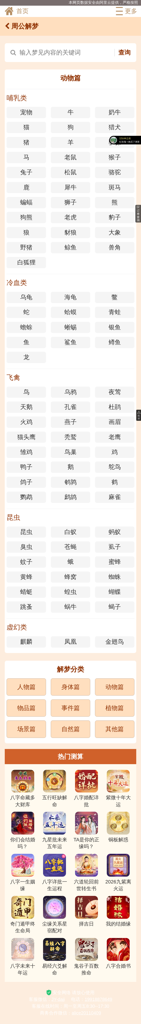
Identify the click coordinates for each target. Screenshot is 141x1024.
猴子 (115, 157)
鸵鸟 (115, 467)
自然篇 (70, 729)
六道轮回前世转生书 (86, 872)
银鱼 (115, 327)
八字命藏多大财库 (22, 788)
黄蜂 (26, 577)
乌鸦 (70, 392)
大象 (115, 232)
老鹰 (115, 437)
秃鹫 (70, 437)
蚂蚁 (115, 532)
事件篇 (70, 708)
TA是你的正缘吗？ (86, 830)
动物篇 (114, 687)
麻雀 (115, 497)
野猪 (26, 247)
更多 (125, 11)
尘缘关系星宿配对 (54, 914)
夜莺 (115, 392)
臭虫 (26, 546)
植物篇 (114, 708)
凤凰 (70, 641)
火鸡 (26, 422)
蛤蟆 (70, 312)
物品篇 (26, 708)
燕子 (70, 422)
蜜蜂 (115, 561)
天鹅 (26, 407)
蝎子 (115, 606)
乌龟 (26, 297)
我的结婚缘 (118, 911)
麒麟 (26, 641)
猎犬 (115, 127)
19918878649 (98, 999)
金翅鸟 (114, 641)
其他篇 (114, 729)
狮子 (70, 202)
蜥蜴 (70, 327)
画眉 (115, 422)
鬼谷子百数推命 (86, 957)
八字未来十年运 (22, 957)
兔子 (26, 172)
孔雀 (70, 407)
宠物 (26, 112)
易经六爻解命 (54, 957)
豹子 (115, 217)
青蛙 (115, 312)
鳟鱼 (115, 342)
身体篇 (70, 687)
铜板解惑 (118, 827)
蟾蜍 (26, 327)
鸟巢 (70, 452)
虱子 (115, 546)
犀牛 (70, 187)
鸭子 (26, 467)
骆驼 (115, 172)
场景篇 (26, 729)
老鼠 (70, 157)
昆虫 (26, 532)
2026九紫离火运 (118, 872)
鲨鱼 (70, 342)
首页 (16, 11)
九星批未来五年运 (54, 830)
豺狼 (70, 232)
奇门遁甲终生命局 (22, 914)
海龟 (70, 297)
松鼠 (70, 172)
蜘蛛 (115, 577)
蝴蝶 (115, 592)
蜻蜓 (26, 592)
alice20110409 (86, 1012)
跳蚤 (26, 606)
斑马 (115, 187)
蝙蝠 (26, 202)
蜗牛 (70, 606)
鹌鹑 (70, 482)
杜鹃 (115, 407)
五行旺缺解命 (54, 788)
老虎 (70, 217)
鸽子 (26, 482)
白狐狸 (26, 262)
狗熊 (26, 217)
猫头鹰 (26, 437)
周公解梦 (22, 26)
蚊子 (26, 561)
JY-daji (58, 999)
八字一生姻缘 (22, 872)
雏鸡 (26, 452)
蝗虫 (70, 592)
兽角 (115, 247)
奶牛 (115, 112)
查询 (124, 52)
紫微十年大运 (118, 788)
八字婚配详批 (86, 788)
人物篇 (26, 687)
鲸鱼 (70, 247)
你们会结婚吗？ (22, 830)
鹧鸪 (70, 497)
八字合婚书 (118, 953)
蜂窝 (70, 577)
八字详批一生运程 (54, 872)
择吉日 (86, 911)
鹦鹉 (26, 497)
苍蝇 (70, 546)
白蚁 (70, 532)
